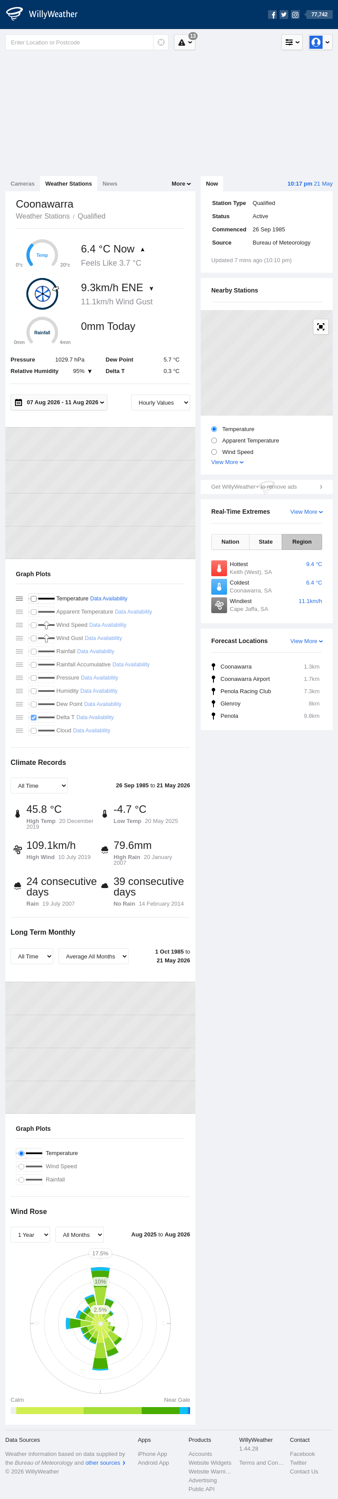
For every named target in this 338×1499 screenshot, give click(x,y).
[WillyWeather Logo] (46, 14)
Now (212, 183)
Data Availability (109, 599)
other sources (102, 1462)
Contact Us (304, 1471)
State (266, 541)
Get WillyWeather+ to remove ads (254, 486)
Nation (230, 541)
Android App (153, 1462)
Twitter (298, 1462)
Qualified (91, 216)
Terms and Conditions (262, 1462)
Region (302, 541)
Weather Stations (68, 183)
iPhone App (152, 1454)
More (178, 183)
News (110, 183)
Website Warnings (211, 1471)
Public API (201, 1489)
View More (224, 462)
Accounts (200, 1454)
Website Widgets (209, 1462)
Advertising (202, 1480)
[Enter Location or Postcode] (87, 42)
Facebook (302, 1454)
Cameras (23, 183)
